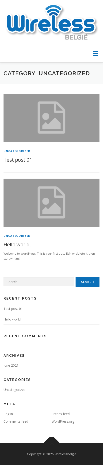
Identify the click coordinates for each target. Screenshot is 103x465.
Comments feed (16, 421)
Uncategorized (17, 151)
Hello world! (17, 244)
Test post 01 (18, 159)
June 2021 (11, 365)
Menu (95, 54)
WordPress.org (63, 421)
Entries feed (61, 414)
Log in (8, 414)
